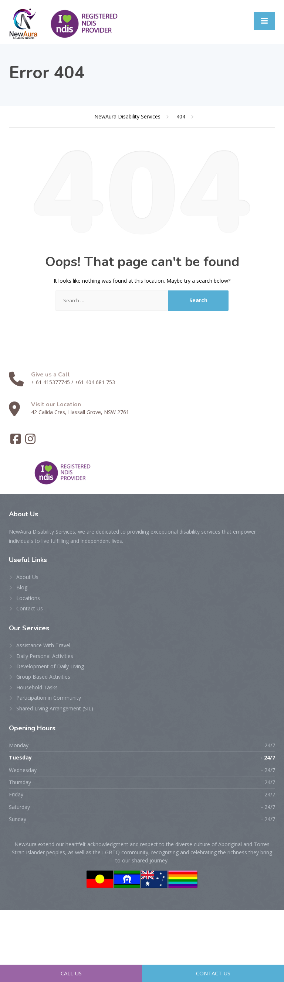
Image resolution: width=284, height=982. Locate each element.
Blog (21, 587)
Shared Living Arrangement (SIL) (54, 708)
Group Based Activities (43, 676)
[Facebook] (16, 441)
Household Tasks (37, 687)
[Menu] (264, 21)
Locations (28, 598)
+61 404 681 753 (95, 382)
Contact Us (29, 608)
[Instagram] (30, 441)
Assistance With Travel (43, 645)
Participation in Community (48, 697)
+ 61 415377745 (50, 382)
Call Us (71, 973)
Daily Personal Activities (44, 655)
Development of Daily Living (50, 666)
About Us (27, 576)
